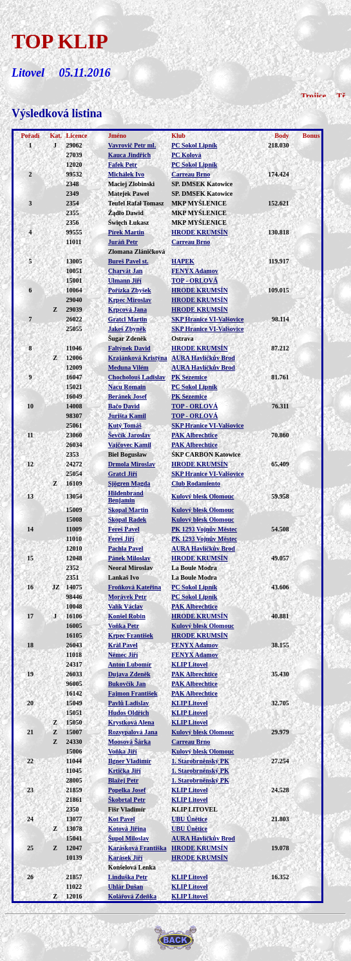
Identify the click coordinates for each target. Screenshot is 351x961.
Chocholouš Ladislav (137, 377)
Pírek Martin (126, 232)
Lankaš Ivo (123, 577)
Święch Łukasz (128, 222)
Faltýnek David (129, 348)
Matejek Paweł (128, 193)
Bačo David (124, 406)
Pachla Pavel (126, 548)
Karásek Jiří (125, 857)
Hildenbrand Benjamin (126, 497)
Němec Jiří (123, 654)
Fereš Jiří (121, 538)
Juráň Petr (123, 241)
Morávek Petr (127, 596)
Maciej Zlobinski (131, 183)
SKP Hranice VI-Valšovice (207, 319)
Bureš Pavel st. (128, 261)
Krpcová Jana (127, 309)
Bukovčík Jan (127, 683)
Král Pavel (123, 645)
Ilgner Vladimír (129, 761)
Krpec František (130, 635)
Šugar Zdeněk (127, 338)
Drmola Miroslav (131, 464)
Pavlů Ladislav (128, 703)
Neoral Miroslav (130, 567)
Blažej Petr (123, 780)
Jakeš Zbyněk (127, 328)
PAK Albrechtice (194, 435)
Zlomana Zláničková (137, 251)
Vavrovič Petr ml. (132, 145)
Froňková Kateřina (134, 587)
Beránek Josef (127, 396)
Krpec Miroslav (129, 299)
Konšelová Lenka (132, 867)
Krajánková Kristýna (137, 357)
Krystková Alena (131, 722)
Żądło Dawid (126, 212)
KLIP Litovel (189, 664)
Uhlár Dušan (126, 886)
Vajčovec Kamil (129, 444)
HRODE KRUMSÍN (199, 232)
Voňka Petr (123, 625)
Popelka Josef (127, 790)
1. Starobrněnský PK (200, 761)
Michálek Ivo (126, 174)
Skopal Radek (127, 519)
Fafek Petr (122, 164)
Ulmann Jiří (125, 280)
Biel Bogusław (127, 454)
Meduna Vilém (128, 367)
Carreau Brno (190, 174)
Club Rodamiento (195, 483)
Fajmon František (133, 693)
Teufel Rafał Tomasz (136, 203)
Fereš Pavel (124, 529)
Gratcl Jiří (122, 473)
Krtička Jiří (124, 770)
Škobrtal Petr (127, 799)
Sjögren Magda (129, 483)
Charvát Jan (125, 270)
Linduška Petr (127, 876)
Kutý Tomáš (125, 425)
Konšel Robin (127, 616)
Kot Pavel (121, 819)
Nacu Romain (127, 386)
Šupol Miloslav (128, 838)
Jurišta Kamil (127, 415)
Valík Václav (125, 606)
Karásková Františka (137, 848)
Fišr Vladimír (127, 809)
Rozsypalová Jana (133, 732)
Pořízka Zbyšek (129, 290)
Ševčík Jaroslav (129, 435)
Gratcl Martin (127, 319)
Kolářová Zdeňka (132, 896)
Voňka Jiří (122, 751)
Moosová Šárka (129, 741)
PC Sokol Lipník (194, 145)
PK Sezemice (189, 377)
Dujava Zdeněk (129, 674)
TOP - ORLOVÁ (194, 280)
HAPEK (182, 261)
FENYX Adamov (194, 270)
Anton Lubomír (130, 664)
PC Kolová (186, 154)
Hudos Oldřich (128, 712)
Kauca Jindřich (129, 154)
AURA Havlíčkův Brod (203, 357)
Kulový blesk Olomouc (202, 496)
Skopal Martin (128, 509)
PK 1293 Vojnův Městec (204, 529)
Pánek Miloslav (129, 558)
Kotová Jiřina (127, 828)
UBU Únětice (189, 819)
